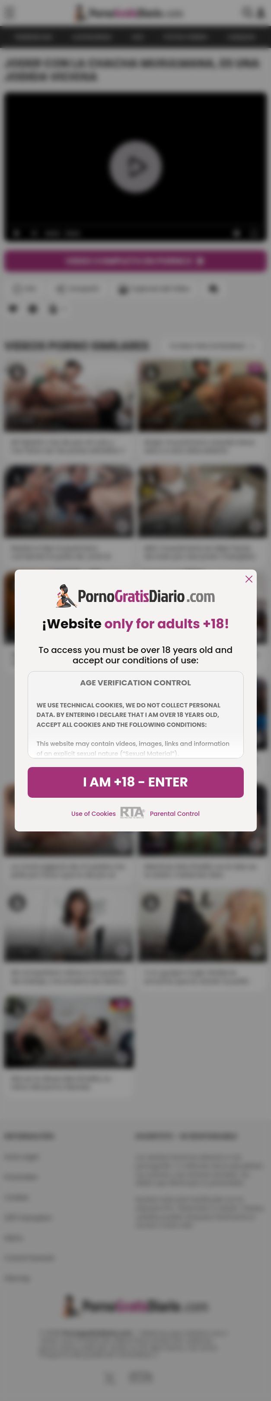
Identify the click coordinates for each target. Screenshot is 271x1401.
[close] (248, 580)
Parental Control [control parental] (175, 813)
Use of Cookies (93, 813)
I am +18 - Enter (135, 782)
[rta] (133, 817)
